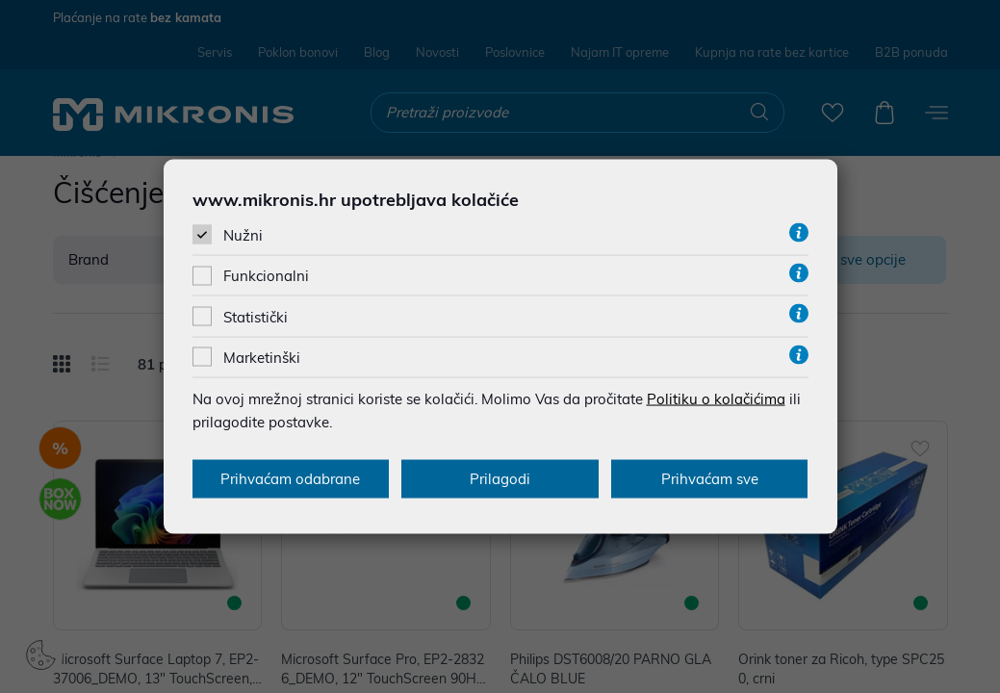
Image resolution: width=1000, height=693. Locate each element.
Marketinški (261, 356)
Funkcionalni (266, 276)
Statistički (255, 316)
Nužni (243, 235)
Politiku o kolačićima (716, 398)
